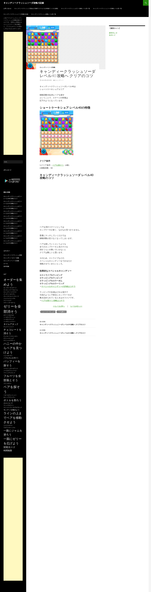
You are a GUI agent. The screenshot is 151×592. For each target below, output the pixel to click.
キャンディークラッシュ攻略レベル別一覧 (43, 14)
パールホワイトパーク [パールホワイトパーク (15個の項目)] (10, 370)
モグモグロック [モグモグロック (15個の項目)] (17, 407)
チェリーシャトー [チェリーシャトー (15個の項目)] (9, 326)
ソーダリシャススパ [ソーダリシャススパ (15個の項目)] (9, 321)
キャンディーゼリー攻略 (11, 258)
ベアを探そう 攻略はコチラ (53, 300)
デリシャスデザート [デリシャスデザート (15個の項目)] (9, 340)
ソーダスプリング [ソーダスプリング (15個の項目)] (9, 319)
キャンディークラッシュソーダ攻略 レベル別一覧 (107, 8)
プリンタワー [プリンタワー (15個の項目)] (7, 383)
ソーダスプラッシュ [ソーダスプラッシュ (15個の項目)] (9, 317)
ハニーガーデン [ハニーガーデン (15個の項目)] (8, 355)
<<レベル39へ (59, 306)
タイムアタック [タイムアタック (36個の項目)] (11, 324)
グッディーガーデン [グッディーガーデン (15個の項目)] (9, 294)
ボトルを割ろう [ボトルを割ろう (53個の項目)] (13, 400)
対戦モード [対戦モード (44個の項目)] (9, 447)
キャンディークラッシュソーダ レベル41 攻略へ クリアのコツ (68, 331)
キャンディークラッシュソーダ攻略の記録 (24, 3)
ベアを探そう (58, 165)
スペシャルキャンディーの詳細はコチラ (59, 286)
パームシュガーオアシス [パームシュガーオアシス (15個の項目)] (11, 368)
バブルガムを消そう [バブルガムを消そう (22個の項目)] (11, 358)
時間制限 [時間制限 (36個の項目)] (8, 450)
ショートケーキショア (48, 311)
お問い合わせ (7, 8)
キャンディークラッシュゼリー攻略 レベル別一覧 (75, 8)
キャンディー (59, 80)
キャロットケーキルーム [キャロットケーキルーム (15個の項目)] (11, 290)
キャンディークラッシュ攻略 (13, 255)
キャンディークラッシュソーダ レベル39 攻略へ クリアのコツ (68, 322)
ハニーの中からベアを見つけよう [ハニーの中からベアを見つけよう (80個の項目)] (13, 348)
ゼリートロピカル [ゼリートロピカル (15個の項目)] (9, 315)
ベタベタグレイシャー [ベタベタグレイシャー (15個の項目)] (10, 395)
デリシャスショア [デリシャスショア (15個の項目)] (9, 338)
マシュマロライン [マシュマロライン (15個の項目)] (9, 405)
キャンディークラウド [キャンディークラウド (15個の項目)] (10, 292)
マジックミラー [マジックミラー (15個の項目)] (8, 407)
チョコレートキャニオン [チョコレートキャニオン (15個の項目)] (11, 336)
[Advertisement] (13, 93)
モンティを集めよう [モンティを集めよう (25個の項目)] (11, 410)
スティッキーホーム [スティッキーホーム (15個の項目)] (9, 302)
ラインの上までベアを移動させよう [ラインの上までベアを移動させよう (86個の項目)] (13, 417)
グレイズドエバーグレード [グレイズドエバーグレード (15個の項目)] (11, 296)
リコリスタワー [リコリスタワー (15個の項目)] (8, 425)
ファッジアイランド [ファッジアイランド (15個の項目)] (9, 372)
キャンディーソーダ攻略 (47, 67)
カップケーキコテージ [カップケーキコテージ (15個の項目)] (10, 287)
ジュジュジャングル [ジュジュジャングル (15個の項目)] (9, 298)
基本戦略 (6, 266)
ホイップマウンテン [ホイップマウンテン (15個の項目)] (9, 397)
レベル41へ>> (76, 306)
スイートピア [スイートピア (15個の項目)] (7, 300)
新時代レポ (113, 33)
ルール (6, 263)
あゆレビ (112, 35)
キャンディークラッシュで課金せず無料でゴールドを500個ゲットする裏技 (36, 8)
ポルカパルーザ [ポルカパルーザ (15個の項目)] (8, 403)
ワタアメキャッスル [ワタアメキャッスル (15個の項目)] (9, 427)
